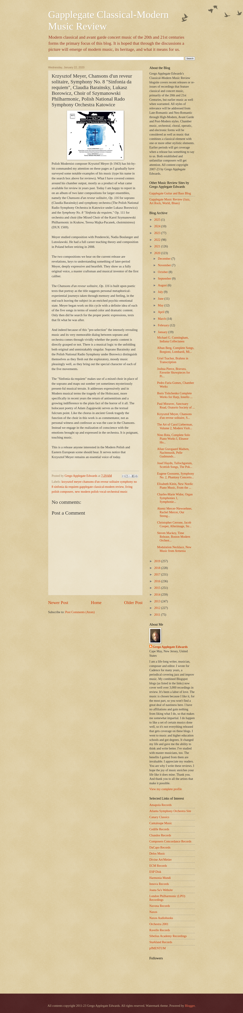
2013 (157, 601)
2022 (157, 239)
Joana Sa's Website (161, 890)
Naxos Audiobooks (161, 918)
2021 (157, 246)
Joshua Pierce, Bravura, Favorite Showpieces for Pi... (173, 372)
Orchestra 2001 (158, 924)
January (163, 332)
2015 (157, 588)
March (162, 318)
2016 (157, 581)
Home (96, 602)
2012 (157, 608)
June (161, 298)
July (161, 292)
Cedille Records (159, 829)
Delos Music (157, 853)
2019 (157, 561)
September (165, 278)
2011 (157, 614)
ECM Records (158, 865)
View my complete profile (165, 789)
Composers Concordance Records (170, 841)
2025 (157, 219)
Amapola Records (160, 805)
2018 (157, 568)
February (164, 325)
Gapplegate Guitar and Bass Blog (170, 193)
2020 (157, 253)
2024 (157, 226)
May (161, 305)
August (163, 285)
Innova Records (159, 884)
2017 (157, 574)
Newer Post (58, 602)
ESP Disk (155, 871)
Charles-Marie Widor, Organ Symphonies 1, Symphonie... (175, 498)
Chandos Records (160, 835)
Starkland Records (160, 942)
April (161, 312)
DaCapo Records (159, 847)
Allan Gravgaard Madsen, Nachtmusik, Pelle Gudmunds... (173, 452)
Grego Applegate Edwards (170, 647)
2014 (157, 594)
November (165, 265)
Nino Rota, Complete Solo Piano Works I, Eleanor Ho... (173, 438)
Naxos (153, 912)
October (163, 272)
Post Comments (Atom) (80, 612)
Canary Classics (159, 817)
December (164, 258)
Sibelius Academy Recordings (168, 936)
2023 (157, 233)
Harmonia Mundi (160, 878)
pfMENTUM (157, 948)
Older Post (133, 602)
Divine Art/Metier (160, 859)
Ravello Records (159, 930)
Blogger (190, 1005)
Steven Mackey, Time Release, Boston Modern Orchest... (173, 536)
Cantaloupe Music (160, 823)
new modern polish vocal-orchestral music (101, 491)
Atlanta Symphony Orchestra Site (170, 811)
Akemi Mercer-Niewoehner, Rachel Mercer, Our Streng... (174, 512)
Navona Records (159, 906)
